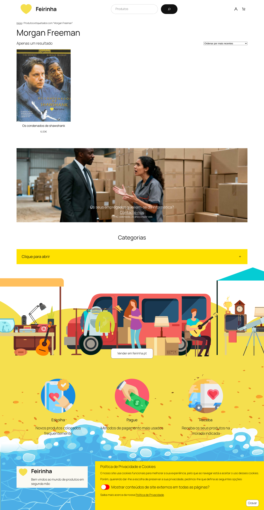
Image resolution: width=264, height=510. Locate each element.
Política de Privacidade (150, 495)
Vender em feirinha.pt (132, 353)
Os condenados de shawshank (43, 126)
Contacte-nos (132, 212)
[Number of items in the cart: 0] (243, 9)
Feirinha (46, 9)
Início (19, 23)
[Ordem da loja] (225, 43)
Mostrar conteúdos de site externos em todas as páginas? (155, 487)
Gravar (252, 503)
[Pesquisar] (169, 9)
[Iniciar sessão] (236, 9)
